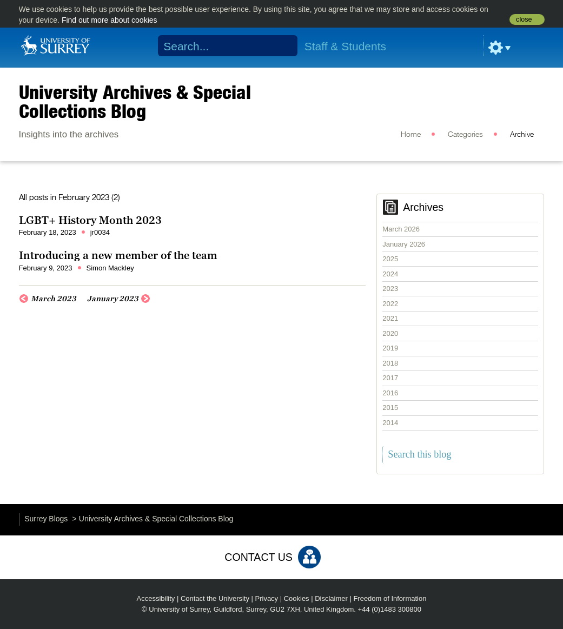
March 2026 (401, 229)
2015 (390, 407)
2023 (390, 288)
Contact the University (215, 598)
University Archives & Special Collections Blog (135, 101)
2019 (390, 348)
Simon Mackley (110, 268)
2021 (390, 318)
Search (282, 46)
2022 (390, 304)
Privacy (267, 598)
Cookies (296, 598)
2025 (390, 259)
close (524, 19)
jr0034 (100, 232)
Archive (522, 134)
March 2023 (53, 298)
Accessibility (156, 598)
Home (411, 134)
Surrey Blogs (46, 518)
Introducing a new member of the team (119, 255)
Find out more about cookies (109, 20)
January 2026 (403, 244)
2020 (390, 333)
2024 (390, 274)
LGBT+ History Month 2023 (90, 220)
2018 (390, 363)
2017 (390, 378)
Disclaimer (331, 598)
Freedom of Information (389, 598)
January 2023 (112, 298)
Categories (465, 134)
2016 (390, 393)
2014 (390, 423)
